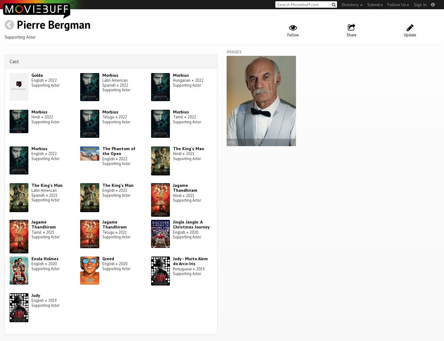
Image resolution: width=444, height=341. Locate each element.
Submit (375, 4)
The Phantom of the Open (118, 151)
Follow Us (398, 4)
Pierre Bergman (54, 24)
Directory (352, 4)
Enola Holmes (45, 258)
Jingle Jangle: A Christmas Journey (191, 224)
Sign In (420, 4)
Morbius (110, 75)
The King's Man (188, 148)
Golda (37, 75)
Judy (35, 295)
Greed (108, 258)
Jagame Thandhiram (185, 188)
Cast (14, 61)
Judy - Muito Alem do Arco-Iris (190, 261)
